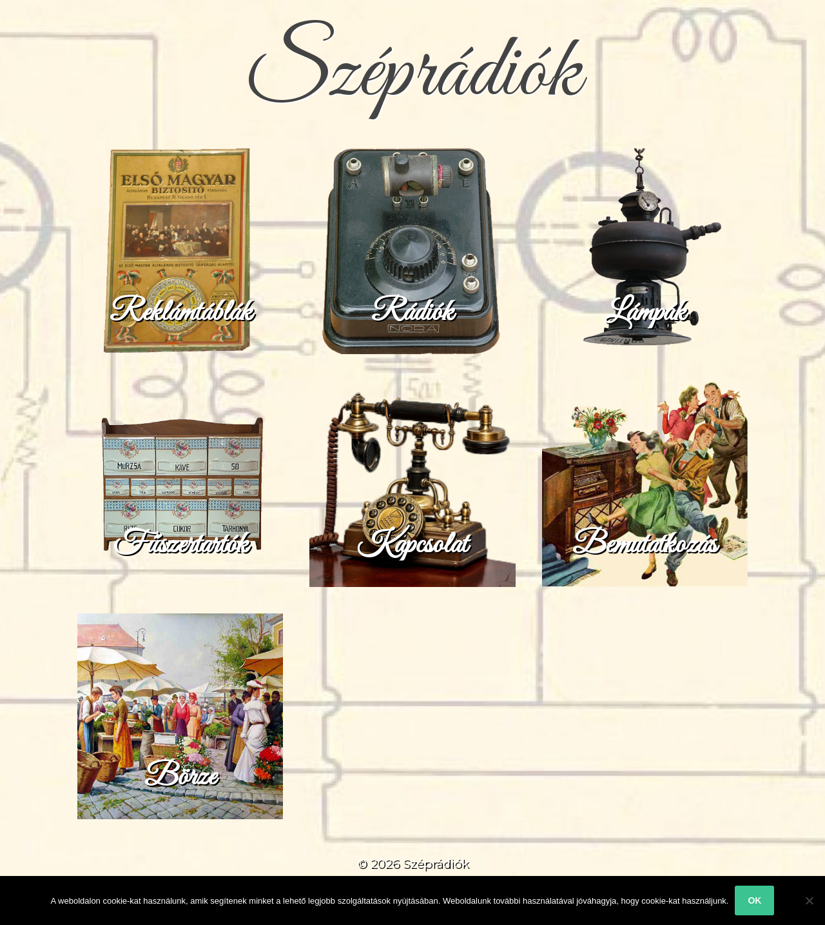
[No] (808, 900)
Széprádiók (412, 73)
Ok (754, 900)
